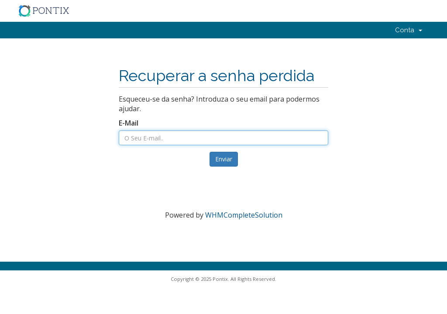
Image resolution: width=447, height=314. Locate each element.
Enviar (223, 159)
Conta (408, 30)
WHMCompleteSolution (243, 215)
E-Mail (128, 123)
